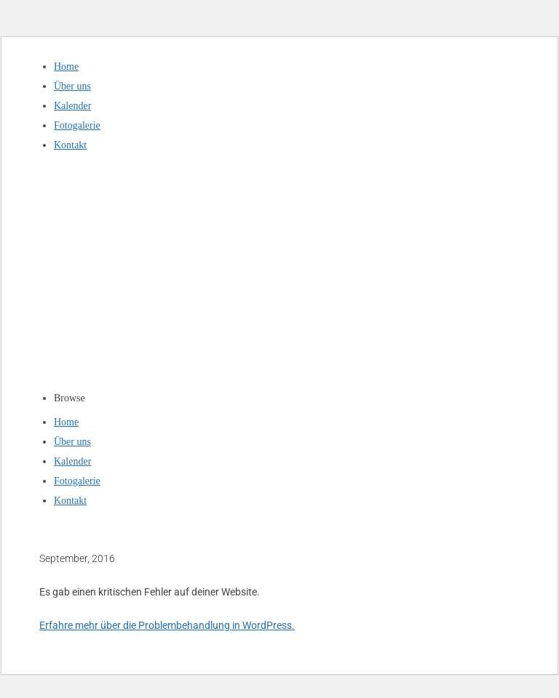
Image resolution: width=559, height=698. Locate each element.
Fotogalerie (77, 125)
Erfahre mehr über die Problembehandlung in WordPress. (167, 625)
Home (66, 66)
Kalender (72, 105)
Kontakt (70, 145)
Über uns (72, 86)
